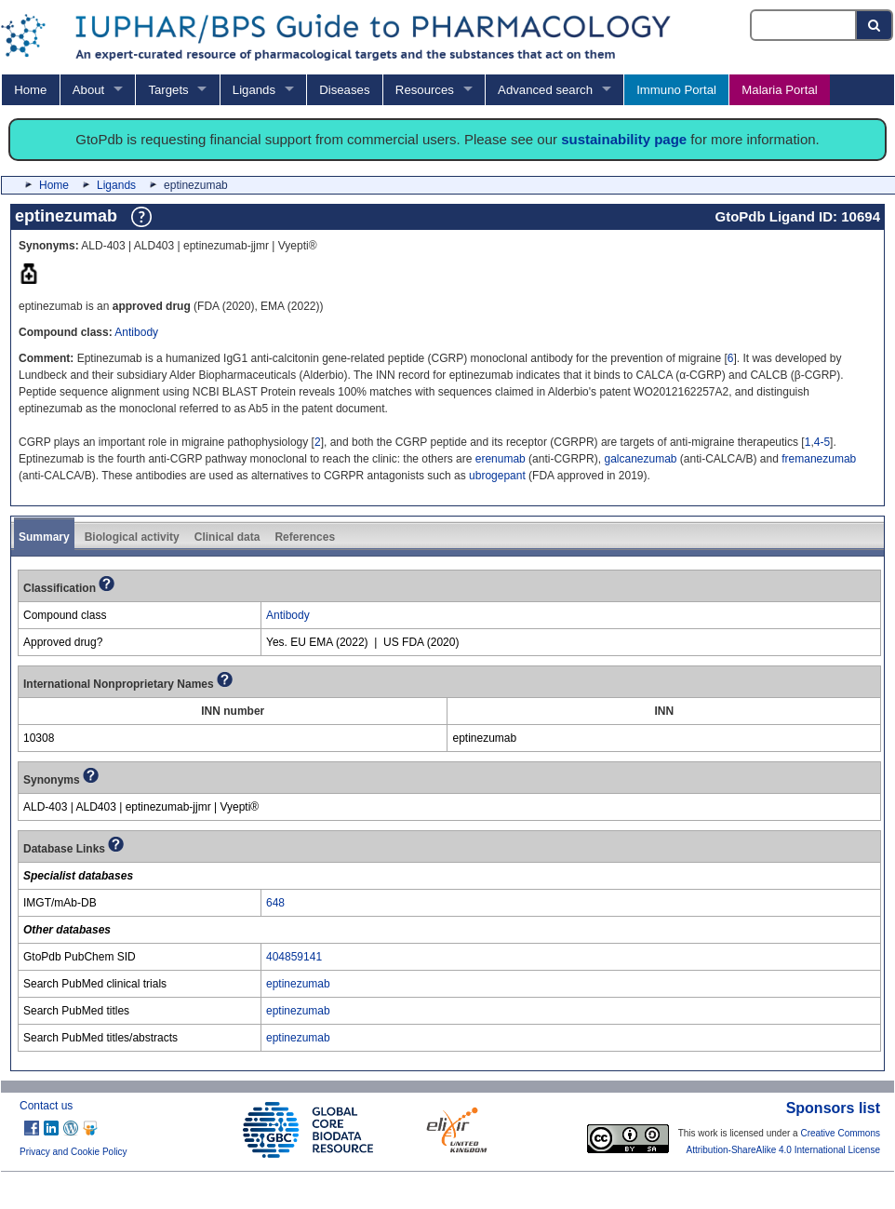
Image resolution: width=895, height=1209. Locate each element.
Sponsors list (833, 1108)
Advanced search (545, 90)
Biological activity (132, 537)
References (304, 537)
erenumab (500, 458)
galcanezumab (640, 458)
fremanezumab (818, 458)
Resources (424, 90)
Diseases (344, 90)
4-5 (822, 442)
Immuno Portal (676, 90)
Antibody (136, 332)
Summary (44, 537)
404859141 (294, 956)
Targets (168, 90)
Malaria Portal (779, 90)
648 (275, 902)
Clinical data (227, 537)
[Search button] (875, 25)
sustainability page (624, 139)
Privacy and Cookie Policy (73, 1152)
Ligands (254, 90)
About (88, 90)
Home (30, 90)
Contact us (46, 1105)
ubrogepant (497, 475)
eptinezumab (298, 983)
